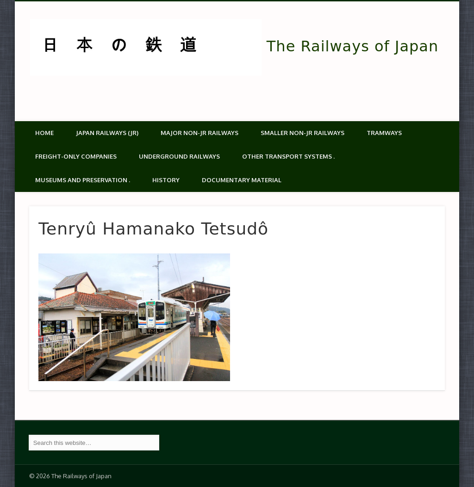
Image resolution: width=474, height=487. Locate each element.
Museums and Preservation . (82, 180)
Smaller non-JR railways (302, 132)
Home (44, 132)
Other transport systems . (288, 156)
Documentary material (241, 180)
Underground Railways (179, 156)
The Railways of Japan (352, 46)
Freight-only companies (76, 156)
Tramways (384, 132)
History (166, 180)
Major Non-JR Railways (199, 132)
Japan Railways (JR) (107, 132)
